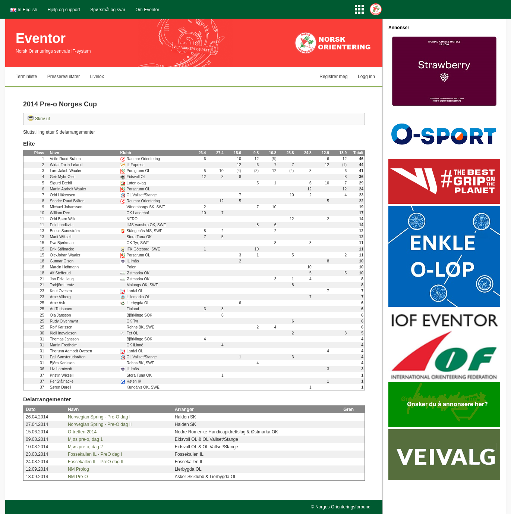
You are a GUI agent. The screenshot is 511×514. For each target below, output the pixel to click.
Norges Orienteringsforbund (342, 507)
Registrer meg (333, 76)
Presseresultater (63, 76)
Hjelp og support (63, 9)
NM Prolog (78, 469)
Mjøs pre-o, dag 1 (85, 439)
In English (27, 9)
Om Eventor (148, 9)
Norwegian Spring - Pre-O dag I (99, 417)
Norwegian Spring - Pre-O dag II (100, 424)
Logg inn (366, 76)
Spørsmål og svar (107, 9)
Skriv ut (42, 118)
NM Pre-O (78, 476)
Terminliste (26, 76)
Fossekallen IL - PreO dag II (95, 461)
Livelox (97, 76)
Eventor (41, 38)
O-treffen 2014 (82, 431)
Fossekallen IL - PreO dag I (95, 454)
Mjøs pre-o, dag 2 (85, 446)
